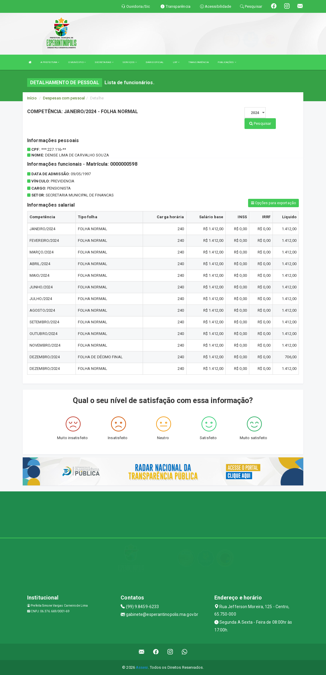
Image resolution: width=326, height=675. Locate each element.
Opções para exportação (273, 203)
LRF (176, 62)
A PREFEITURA (50, 62)
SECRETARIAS (104, 62)
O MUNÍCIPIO (77, 62)
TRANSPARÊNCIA (198, 62)
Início (32, 98)
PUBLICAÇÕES (227, 62)
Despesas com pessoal (64, 98)
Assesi (142, 667)
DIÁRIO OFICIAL (155, 62)
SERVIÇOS (129, 62)
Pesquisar (260, 123)
